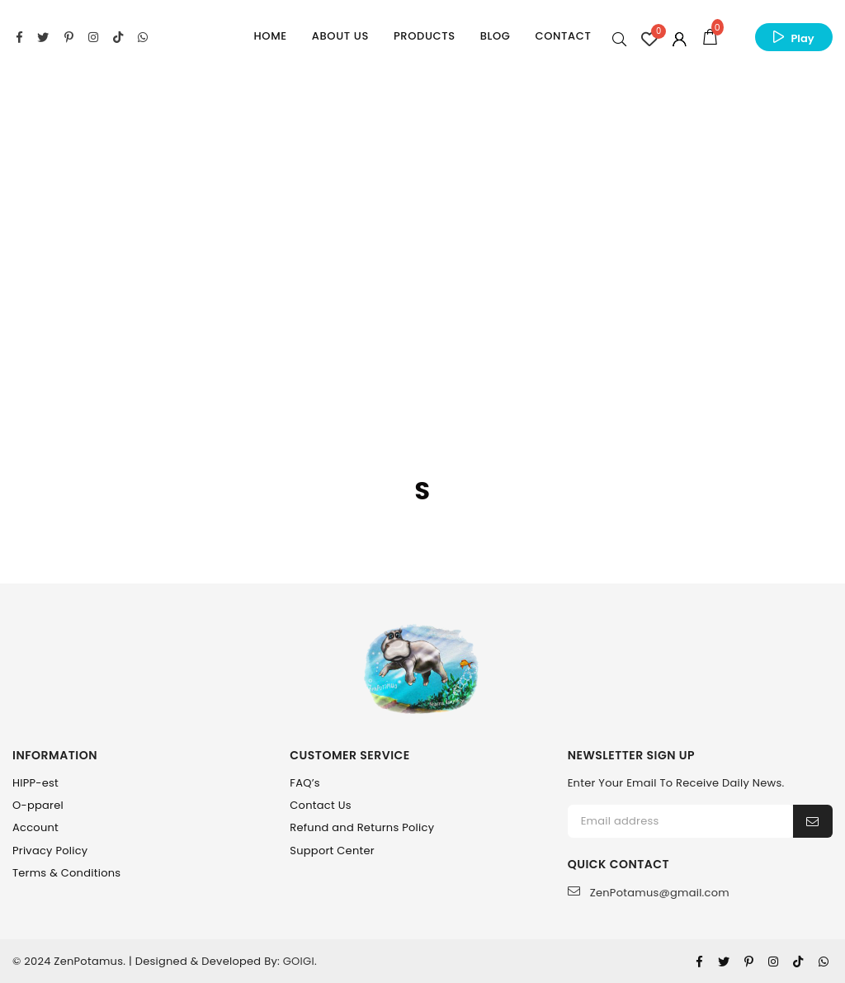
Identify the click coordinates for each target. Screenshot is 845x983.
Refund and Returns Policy (362, 827)
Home (270, 36)
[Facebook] (699, 961)
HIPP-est (35, 783)
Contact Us (320, 805)
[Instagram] (773, 961)
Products (425, 36)
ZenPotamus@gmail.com (648, 892)
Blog (495, 36)
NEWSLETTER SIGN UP (631, 756)
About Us (340, 36)
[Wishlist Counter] (649, 38)
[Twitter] (724, 961)
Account (35, 827)
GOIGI (298, 961)
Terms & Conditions (66, 873)
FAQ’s (305, 783)
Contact (564, 36)
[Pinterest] (749, 961)
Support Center (332, 850)
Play (802, 38)
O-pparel (38, 805)
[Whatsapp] (823, 961)
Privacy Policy (49, 850)
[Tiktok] (798, 961)
